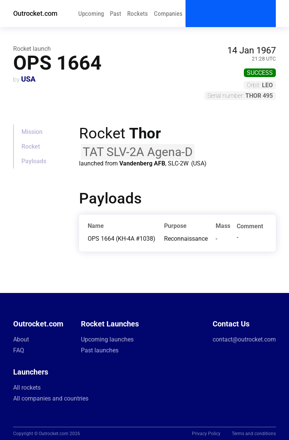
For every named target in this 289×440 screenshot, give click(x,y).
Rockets (137, 13)
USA (28, 78)
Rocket (30, 146)
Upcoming (91, 13)
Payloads (33, 161)
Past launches (100, 350)
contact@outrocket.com (244, 339)
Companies (168, 13)
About (21, 339)
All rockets (27, 387)
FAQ (18, 350)
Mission (32, 131)
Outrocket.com (35, 13)
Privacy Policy (206, 433)
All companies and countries (50, 398)
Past (115, 13)
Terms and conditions (254, 433)
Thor (145, 133)
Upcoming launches (107, 339)
